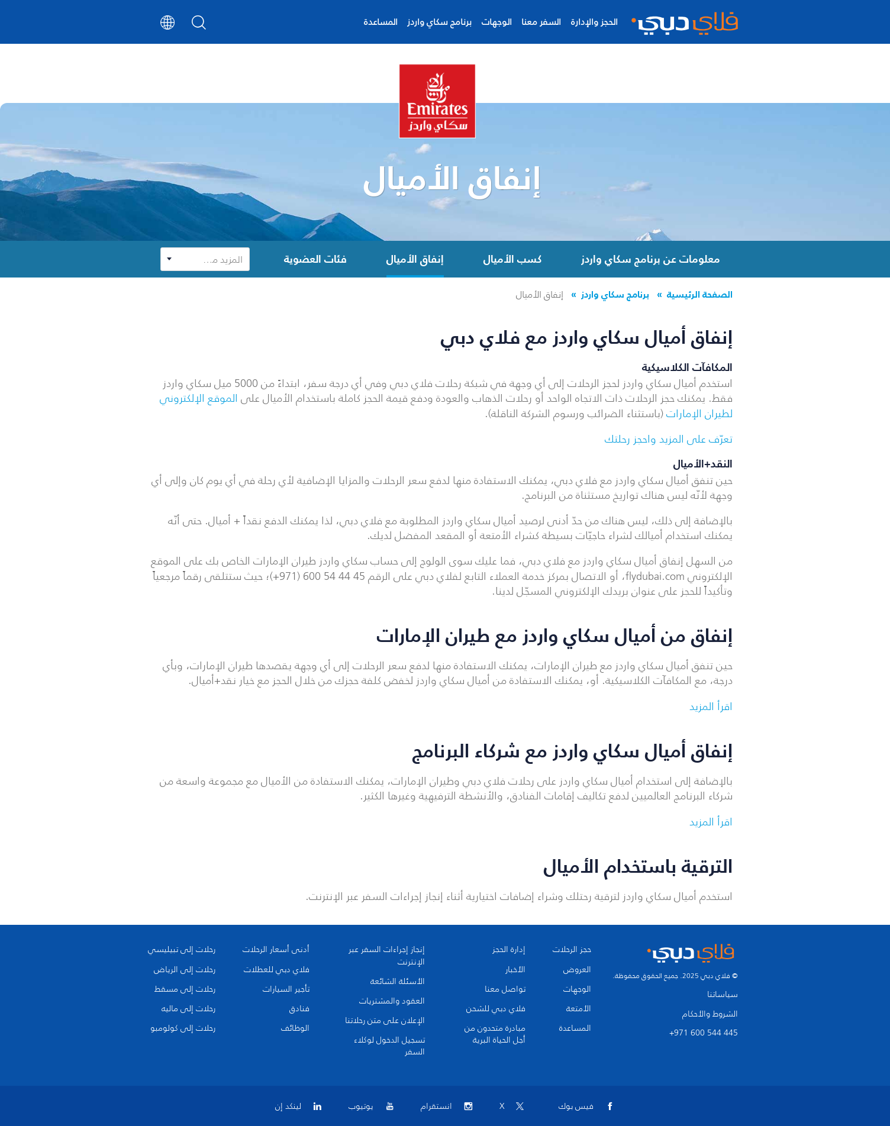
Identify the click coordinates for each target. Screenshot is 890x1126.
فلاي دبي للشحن (495, 1009)
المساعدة (381, 21)
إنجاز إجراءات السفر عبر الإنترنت (387, 955)
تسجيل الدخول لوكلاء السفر (389, 1046)
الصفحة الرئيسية (700, 294)
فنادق (299, 1009)
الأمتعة (578, 1009)
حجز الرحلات (572, 950)
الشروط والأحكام (710, 1014)
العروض (577, 970)
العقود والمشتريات (392, 1001)
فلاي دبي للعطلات (276, 970)
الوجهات (497, 21)
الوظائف (295, 1028)
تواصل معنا (505, 989)
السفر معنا (541, 21)
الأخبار (515, 970)
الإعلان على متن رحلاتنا (385, 1021)
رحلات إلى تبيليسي (181, 950)
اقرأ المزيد (711, 706)
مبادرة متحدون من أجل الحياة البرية (495, 1034)
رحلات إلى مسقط (184, 989)
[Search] (199, 26)
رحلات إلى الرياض (184, 970)
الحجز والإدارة (594, 21)
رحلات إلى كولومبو (182, 1028)
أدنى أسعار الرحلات (276, 950)
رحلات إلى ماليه (188, 1009)
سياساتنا (722, 994)
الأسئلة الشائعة (397, 982)
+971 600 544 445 (703, 1033)
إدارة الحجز (508, 950)
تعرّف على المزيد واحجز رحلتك (669, 439)
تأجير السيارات (286, 989)
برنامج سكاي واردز (439, 21)
